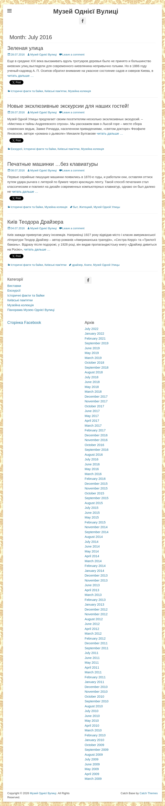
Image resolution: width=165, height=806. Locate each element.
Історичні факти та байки (27, 91)
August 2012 (94, 619)
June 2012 (92, 624)
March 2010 (93, 730)
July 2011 (91, 653)
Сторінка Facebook (24, 322)
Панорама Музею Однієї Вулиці (31, 310)
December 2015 (96, 483)
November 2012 (96, 614)
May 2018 (92, 387)
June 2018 (92, 382)
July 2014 (91, 541)
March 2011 (93, 672)
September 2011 (96, 648)
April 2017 (92, 420)
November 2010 (96, 691)
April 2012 (92, 629)
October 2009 (94, 745)
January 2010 (94, 740)
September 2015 (96, 498)
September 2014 (96, 532)
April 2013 (92, 590)
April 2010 (92, 725)
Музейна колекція (79, 91)
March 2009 (93, 778)
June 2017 (92, 411)
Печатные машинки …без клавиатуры (52, 164)
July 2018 (91, 377)
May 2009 (92, 769)
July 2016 (91, 459)
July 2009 (91, 759)
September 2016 (96, 449)
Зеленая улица (25, 48)
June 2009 (92, 764)
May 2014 (92, 551)
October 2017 (94, 406)
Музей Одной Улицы (106, 207)
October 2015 (94, 493)
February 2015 (95, 522)
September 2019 (96, 343)
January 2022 (94, 333)
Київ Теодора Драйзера (35, 222)
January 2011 (94, 682)
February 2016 (95, 478)
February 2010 (95, 735)
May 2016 (92, 469)
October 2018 (94, 362)
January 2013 (94, 604)
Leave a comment (73, 54)
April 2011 (92, 667)
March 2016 (93, 474)
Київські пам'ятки (55, 91)
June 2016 (92, 464)
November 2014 (96, 527)
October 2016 (94, 445)
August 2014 (94, 536)
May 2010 (92, 720)
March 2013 (93, 595)
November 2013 (96, 580)
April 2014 (92, 556)
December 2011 (96, 643)
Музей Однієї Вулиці (85, 11)
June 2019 (92, 348)
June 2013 (92, 585)
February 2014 (95, 566)
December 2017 (96, 396)
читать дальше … (20, 75)
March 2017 (93, 425)
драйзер (77, 264)
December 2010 (96, 687)
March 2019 (93, 358)
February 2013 (95, 599)
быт (75, 207)
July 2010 (91, 711)
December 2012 (96, 609)
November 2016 (96, 440)
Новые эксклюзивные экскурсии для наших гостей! (68, 106)
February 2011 (95, 677)
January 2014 (94, 570)
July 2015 (91, 507)
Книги (88, 264)
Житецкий (85, 207)
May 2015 (92, 517)
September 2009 (96, 749)
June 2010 (92, 716)
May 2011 (92, 662)
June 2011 (92, 658)
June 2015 (92, 512)
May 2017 (92, 416)
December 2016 (96, 435)
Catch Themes (149, 793)
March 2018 (93, 391)
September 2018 (96, 367)
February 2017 (95, 430)
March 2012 (93, 633)
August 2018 (94, 372)
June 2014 (92, 546)
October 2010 (94, 696)
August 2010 (94, 706)
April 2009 (92, 774)
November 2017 (96, 401)
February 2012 (95, 638)
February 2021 (95, 338)
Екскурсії (16, 149)
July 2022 (91, 329)
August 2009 (94, 754)
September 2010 (96, 701)
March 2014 (93, 561)
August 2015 (94, 503)
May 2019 (92, 353)
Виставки (14, 286)
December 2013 (96, 575)
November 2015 (96, 488)
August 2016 (94, 454)
